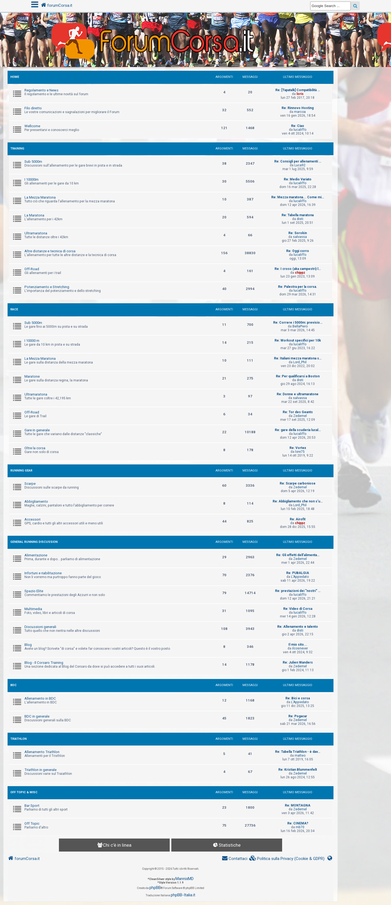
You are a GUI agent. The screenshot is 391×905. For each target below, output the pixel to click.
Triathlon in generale (40, 770)
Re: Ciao (297, 126)
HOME (14, 77)
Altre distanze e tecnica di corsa (49, 251)
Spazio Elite (33, 591)
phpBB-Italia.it (183, 895)
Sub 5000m (33, 162)
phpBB (155, 887)
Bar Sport (31, 806)
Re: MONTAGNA (297, 805)
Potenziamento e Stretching (46, 287)
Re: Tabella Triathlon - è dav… (297, 752)
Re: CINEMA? (297, 823)
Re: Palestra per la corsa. (297, 287)
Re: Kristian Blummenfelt (297, 770)
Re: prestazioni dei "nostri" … (297, 591)
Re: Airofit (297, 519)
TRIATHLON (18, 739)
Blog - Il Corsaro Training (43, 663)
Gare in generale (37, 430)
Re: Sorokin (297, 233)
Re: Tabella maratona (298, 215)
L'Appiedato (300, 577)
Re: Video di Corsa (297, 609)
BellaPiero (300, 326)
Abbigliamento (36, 501)
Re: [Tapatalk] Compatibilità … (297, 90)
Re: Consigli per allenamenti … (297, 161)
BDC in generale (36, 716)
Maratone (32, 376)
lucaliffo (300, 130)
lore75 (300, 452)
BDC (13, 685)
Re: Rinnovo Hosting (298, 108)
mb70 (300, 827)
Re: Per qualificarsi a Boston (298, 376)
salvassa (300, 237)
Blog (28, 645)
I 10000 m (31, 341)
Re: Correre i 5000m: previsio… (297, 322)
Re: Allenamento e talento (297, 627)
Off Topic (31, 823)
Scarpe (30, 484)
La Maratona (34, 215)
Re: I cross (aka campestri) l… (298, 269)
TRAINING (17, 148)
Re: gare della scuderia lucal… (298, 430)
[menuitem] (287, 858)
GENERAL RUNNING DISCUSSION (34, 542)
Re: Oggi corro (297, 251)
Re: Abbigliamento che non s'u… (298, 501)
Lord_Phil (300, 362)
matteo (300, 755)
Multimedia (33, 609)
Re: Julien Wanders (298, 662)
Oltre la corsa (34, 448)
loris (300, 94)
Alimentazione (35, 555)
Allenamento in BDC (40, 698)
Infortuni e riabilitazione (43, 573)
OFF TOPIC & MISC (23, 792)
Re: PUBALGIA (297, 573)
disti (300, 219)
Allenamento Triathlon (41, 752)
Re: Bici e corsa (297, 698)
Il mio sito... (297, 644)
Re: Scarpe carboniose (298, 483)
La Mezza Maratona (40, 197)
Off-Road (31, 269)
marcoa (300, 112)
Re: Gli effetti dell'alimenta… (297, 555)
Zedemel (300, 416)
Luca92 (299, 165)
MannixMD (184, 878)
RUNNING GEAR (21, 470)
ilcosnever (300, 648)
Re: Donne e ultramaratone (298, 394)
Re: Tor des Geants (298, 412)
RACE (14, 309)
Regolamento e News (41, 90)
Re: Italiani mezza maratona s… (297, 358)
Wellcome (32, 126)
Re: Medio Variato (297, 179)
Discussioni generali (40, 627)
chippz (300, 273)
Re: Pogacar (297, 716)
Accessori (32, 519)
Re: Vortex (297, 448)
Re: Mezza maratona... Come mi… (297, 197)
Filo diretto (33, 108)
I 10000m (31, 179)
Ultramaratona (35, 233)
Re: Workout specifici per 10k (298, 340)
